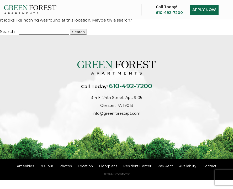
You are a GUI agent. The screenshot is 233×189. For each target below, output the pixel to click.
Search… (9, 31)
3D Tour (46, 166)
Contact (209, 166)
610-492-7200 (169, 12)
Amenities (25, 166)
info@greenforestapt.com (116, 113)
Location (85, 166)
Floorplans (108, 166)
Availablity (187, 166)
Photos (66, 166)
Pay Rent (165, 166)
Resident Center (137, 166)
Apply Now (204, 9)
